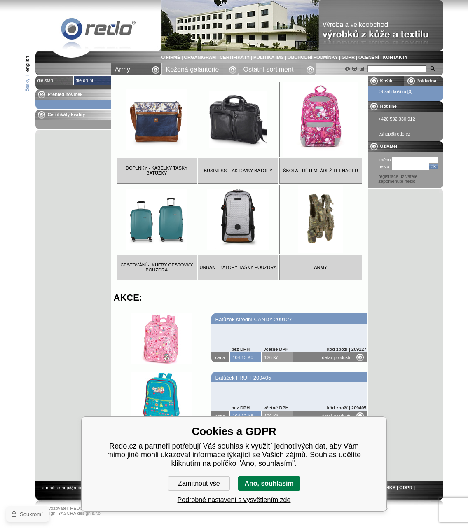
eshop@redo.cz (73, 487)
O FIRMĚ (170, 57)
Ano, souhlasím (268, 483)
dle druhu (85, 80)
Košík (386, 80)
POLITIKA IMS (268, 57)
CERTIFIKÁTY (235, 57)
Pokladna (427, 80)
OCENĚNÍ (368, 57)
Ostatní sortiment (268, 69)
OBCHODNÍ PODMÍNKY (313, 57)
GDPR (348, 57)
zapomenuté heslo (397, 181)
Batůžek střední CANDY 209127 (253, 319)
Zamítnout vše (199, 483)
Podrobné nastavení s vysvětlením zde (234, 499)
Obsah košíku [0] (396, 91)
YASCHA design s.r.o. (80, 513)
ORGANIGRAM (200, 57)
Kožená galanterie (192, 69)
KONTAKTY (395, 57)
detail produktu (337, 357)
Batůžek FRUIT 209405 (243, 378)
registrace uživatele (398, 176)
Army (122, 69)
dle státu (46, 80)
